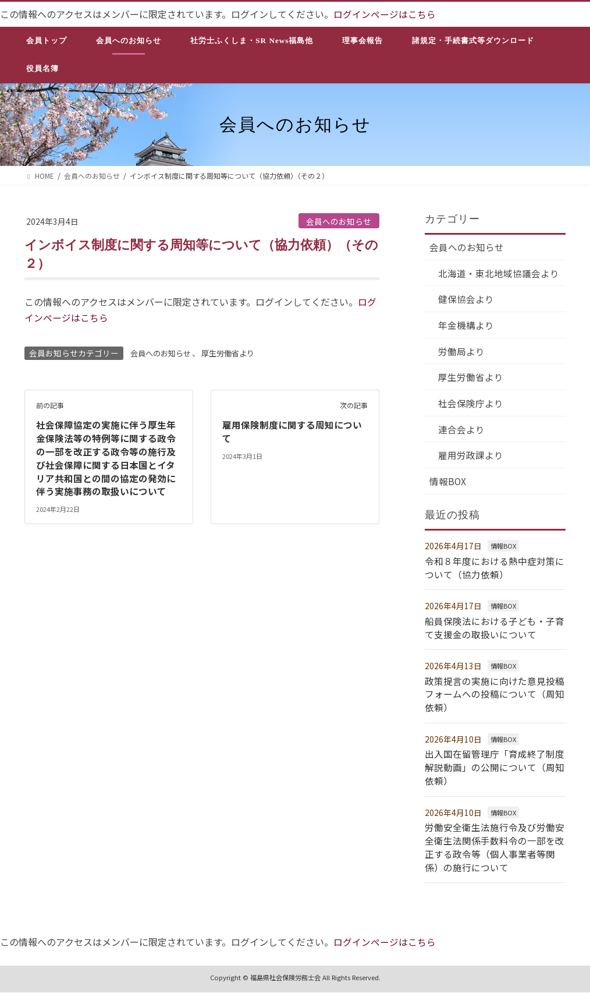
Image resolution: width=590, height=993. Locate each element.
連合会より (462, 432)
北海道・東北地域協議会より (499, 274)
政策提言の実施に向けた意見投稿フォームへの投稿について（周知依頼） (494, 697)
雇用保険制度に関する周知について (292, 431)
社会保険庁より (471, 406)
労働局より (462, 353)
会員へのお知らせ (338, 221)
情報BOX (448, 485)
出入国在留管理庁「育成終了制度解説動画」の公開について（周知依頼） (494, 770)
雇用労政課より (471, 459)
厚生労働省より (234, 352)
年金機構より (467, 327)
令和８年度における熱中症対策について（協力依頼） (494, 571)
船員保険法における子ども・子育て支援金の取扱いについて (494, 630)
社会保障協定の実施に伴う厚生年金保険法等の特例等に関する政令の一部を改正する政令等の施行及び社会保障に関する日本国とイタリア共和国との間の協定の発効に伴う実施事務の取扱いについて (106, 457)
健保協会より (467, 300)
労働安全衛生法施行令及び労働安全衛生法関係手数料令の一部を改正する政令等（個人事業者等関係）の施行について (494, 848)
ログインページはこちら (384, 14)
